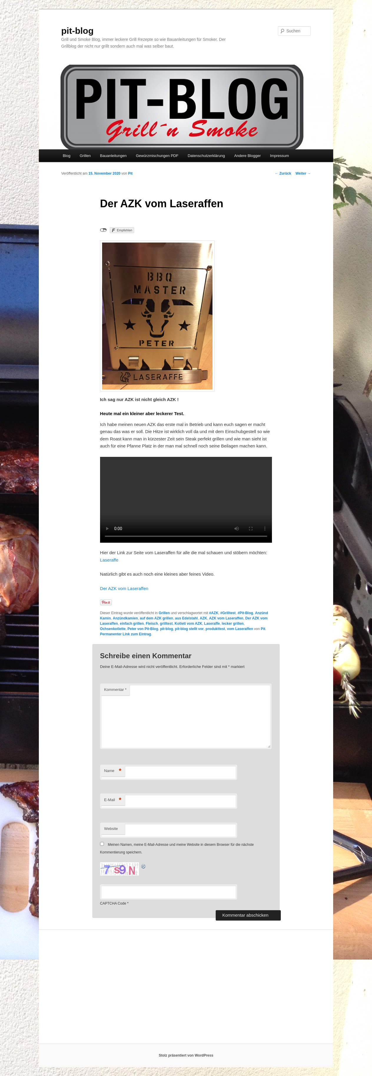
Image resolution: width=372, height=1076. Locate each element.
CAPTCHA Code (113, 903)
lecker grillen (233, 623)
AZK (203, 618)
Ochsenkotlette (113, 629)
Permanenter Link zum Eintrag (125, 634)
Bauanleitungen (113, 155)
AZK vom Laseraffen (226, 618)
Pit (130, 173)
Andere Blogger (247, 155)
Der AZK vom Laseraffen (124, 588)
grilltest (166, 623)
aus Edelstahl (186, 618)
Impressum (279, 155)
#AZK (213, 613)
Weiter (303, 173)
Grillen (85, 155)
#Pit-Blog (245, 613)
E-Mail (113, 800)
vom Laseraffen (240, 629)
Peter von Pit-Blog (142, 629)
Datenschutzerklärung (206, 155)
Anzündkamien (125, 618)
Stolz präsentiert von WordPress (186, 1055)
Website (111, 828)
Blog (66, 155)
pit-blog (77, 31)
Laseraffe (109, 559)
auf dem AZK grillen (156, 618)
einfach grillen (132, 623)
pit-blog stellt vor (189, 629)
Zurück (283, 173)
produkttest (215, 629)
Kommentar (115, 689)
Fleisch (152, 623)
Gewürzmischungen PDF (157, 155)
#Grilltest (228, 613)
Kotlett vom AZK (188, 623)
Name (113, 771)
